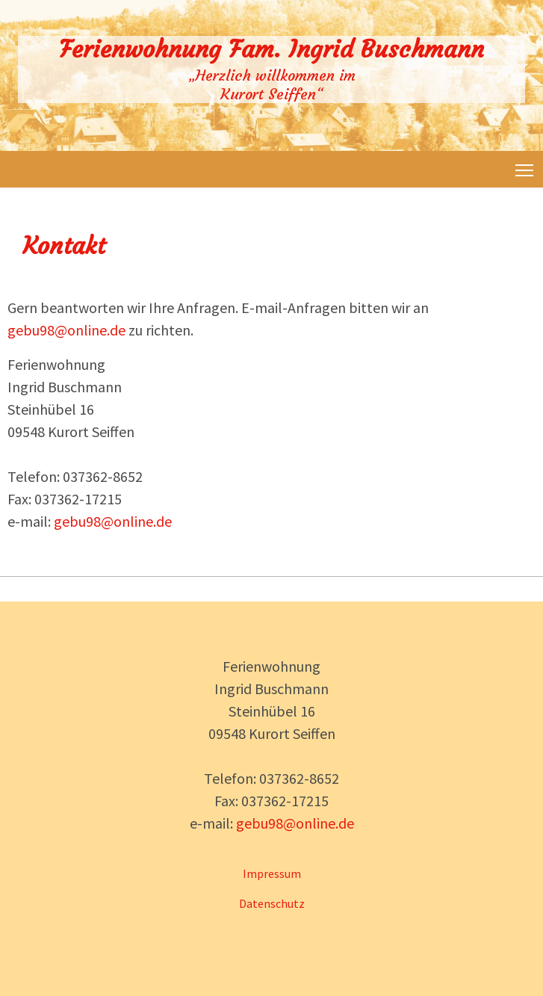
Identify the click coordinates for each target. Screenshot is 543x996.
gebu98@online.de (66, 330)
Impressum (272, 873)
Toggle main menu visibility (525, 167)
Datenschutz (272, 903)
